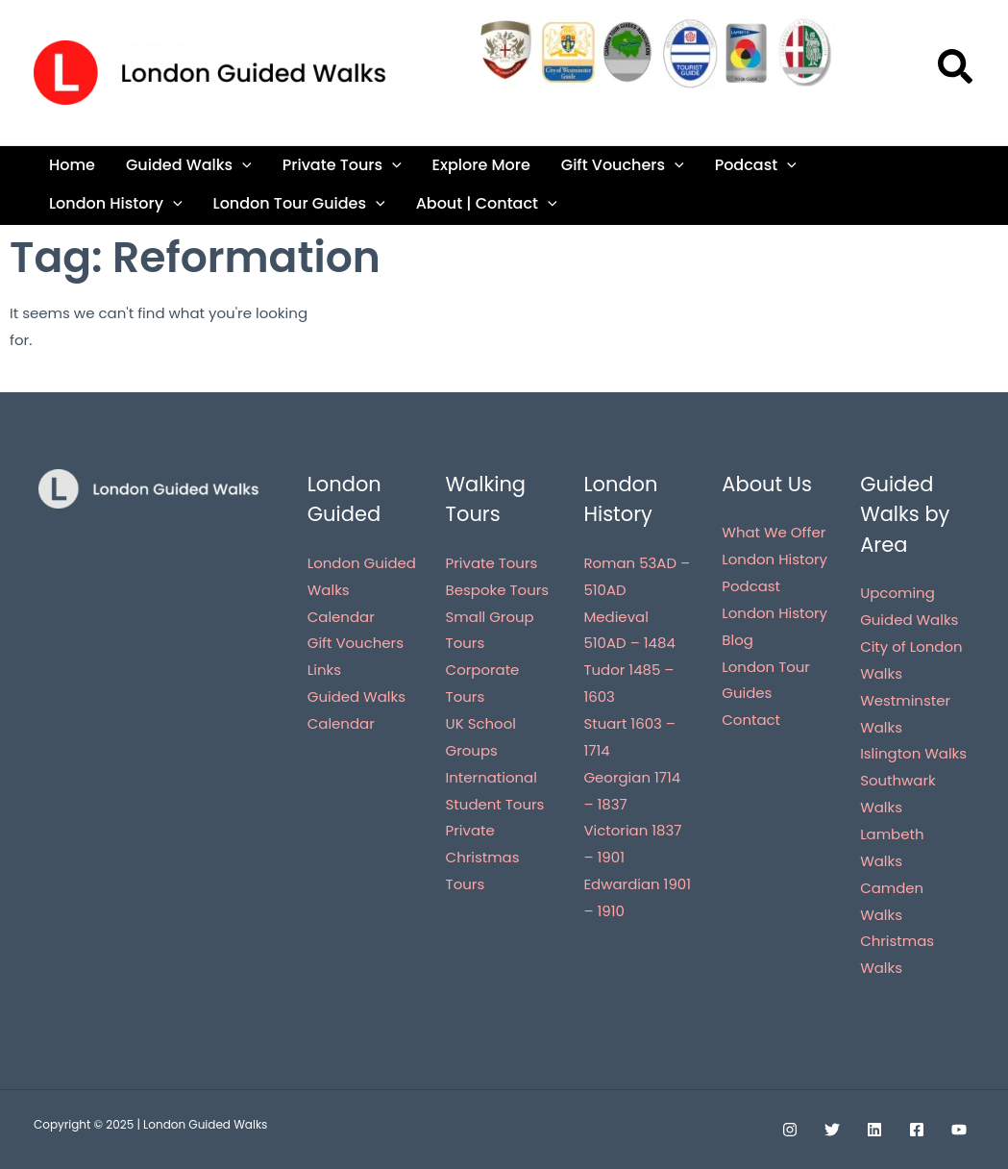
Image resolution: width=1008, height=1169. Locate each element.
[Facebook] (916, 1129)
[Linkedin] (874, 1129)
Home (72, 165)
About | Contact (486, 203)
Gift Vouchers (622, 165)
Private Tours (342, 165)
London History (116, 203)
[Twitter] (832, 1129)
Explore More (481, 165)
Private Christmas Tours (483, 857)
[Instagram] (789, 1129)
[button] (956, 72)
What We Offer (773, 532)
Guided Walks (189, 165)
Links (324, 669)
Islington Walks (913, 753)
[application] (242, 165)
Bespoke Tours (498, 590)
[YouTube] (959, 1129)
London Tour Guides (299, 203)
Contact (751, 719)
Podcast (756, 165)
